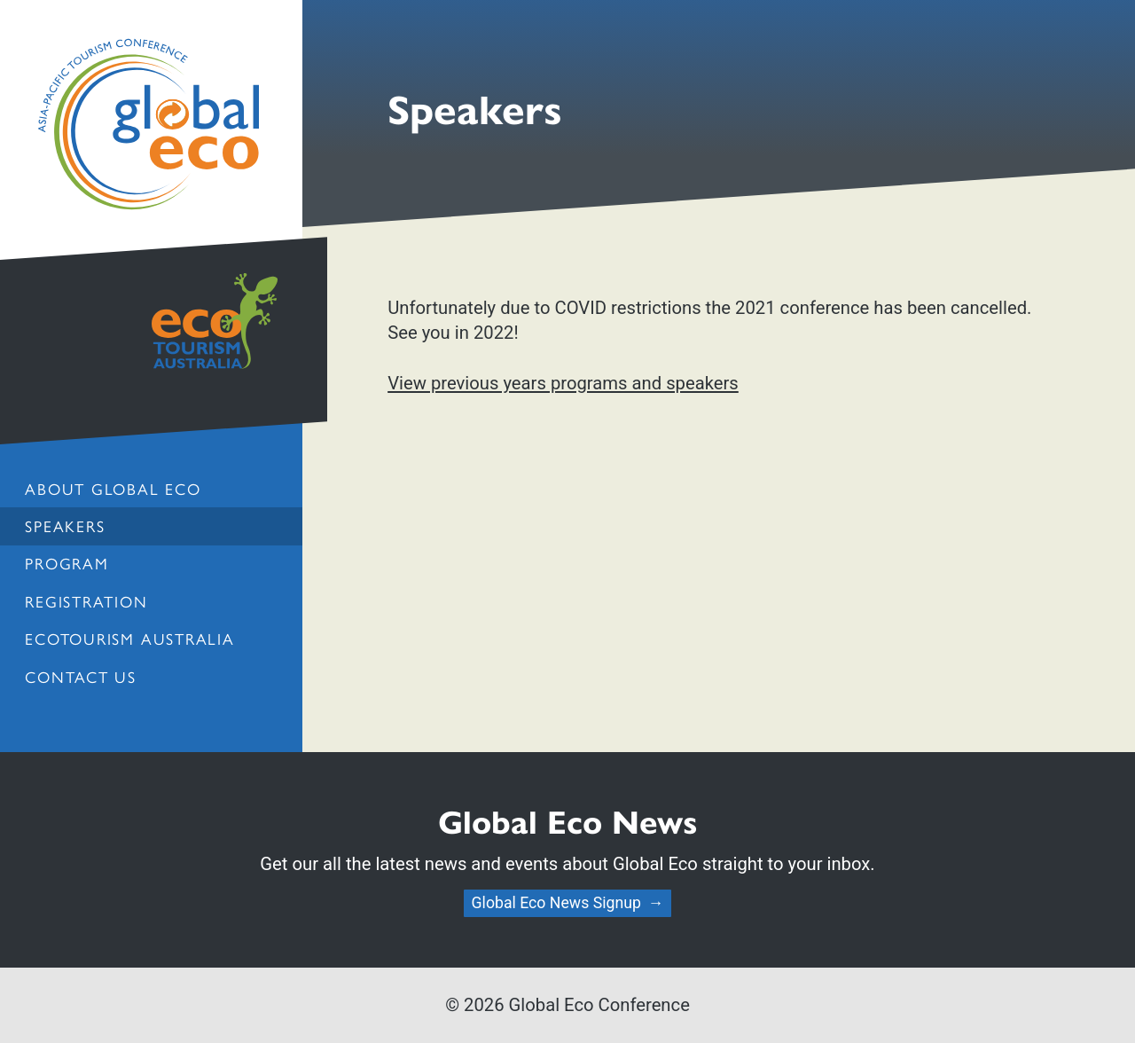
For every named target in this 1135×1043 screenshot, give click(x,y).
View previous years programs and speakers (563, 383)
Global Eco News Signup (556, 903)
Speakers (65, 525)
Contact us (81, 676)
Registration (86, 601)
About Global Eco (112, 488)
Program (66, 563)
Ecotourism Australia (129, 638)
